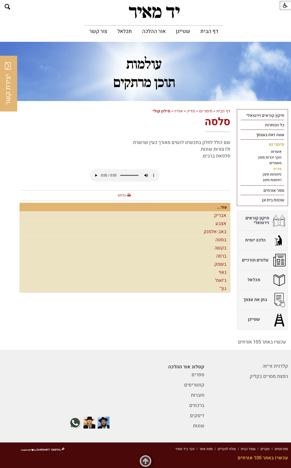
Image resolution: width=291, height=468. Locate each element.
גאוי (222, 272)
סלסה (217, 122)
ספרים (198, 374)
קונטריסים (194, 385)
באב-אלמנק (215, 231)
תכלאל (124, 31)
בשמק (220, 264)
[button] (8, 7)
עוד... (222, 207)
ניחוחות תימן (272, 174)
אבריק (220, 215)
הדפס (122, 195)
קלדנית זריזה (275, 366)
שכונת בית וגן (273, 200)
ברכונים (196, 405)
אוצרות (276, 151)
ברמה (221, 256)
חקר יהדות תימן (269, 157)
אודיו (178, 111)
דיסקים (197, 415)
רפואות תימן (272, 180)
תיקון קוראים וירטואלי (265, 115)
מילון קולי (161, 111)
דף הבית (209, 31)
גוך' (223, 288)
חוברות (197, 395)
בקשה (220, 248)
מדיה (191, 111)
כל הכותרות (274, 125)
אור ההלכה (154, 31)
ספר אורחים (273, 190)
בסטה (220, 239)
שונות (198, 425)
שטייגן (183, 31)
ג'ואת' (220, 280)
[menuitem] (209, 31)
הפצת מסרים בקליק (269, 376)
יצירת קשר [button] (8, 83)
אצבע (220, 223)
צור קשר (98, 31)
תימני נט (205, 111)
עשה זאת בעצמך (270, 135)
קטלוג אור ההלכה (186, 366)
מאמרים (275, 163)
